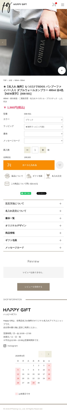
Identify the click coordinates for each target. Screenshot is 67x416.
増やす (43, 150)
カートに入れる (22, 165)
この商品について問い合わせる (24, 184)
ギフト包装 (37, 176)
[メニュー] (62, 4)
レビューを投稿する (33, 287)
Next (64, 42)
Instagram (10, 345)
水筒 (10, 80)
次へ (48, 354)
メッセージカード (11, 141)
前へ (41, 354)
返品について (17, 176)
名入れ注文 (57, 176)
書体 (5, 134)
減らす (27, 150)
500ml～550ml (20, 80)
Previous (3, 42)
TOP (4, 80)
